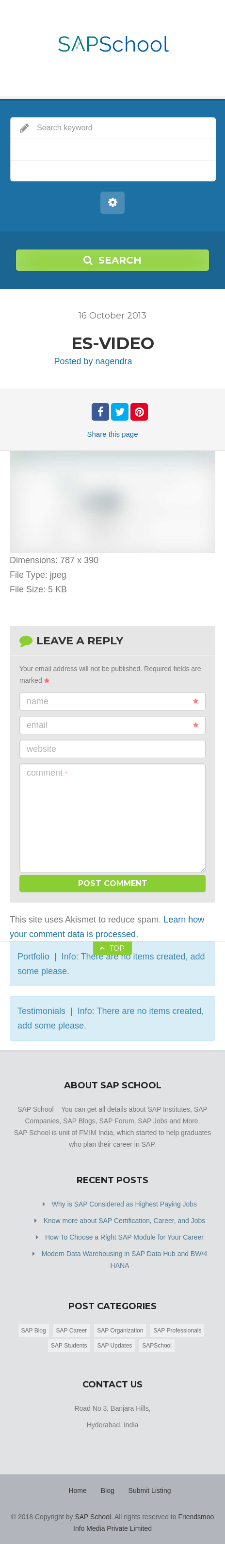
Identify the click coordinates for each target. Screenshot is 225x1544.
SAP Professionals (177, 1330)
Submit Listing (150, 1490)
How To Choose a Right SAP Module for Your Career (124, 1237)
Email (112, 725)
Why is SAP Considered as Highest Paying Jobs (124, 1204)
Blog (107, 1490)
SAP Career (71, 1330)
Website (41, 749)
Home (77, 1490)
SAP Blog (33, 1330)
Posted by (93, 361)
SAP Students (69, 1345)
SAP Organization (120, 1330)
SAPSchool (157, 1345)
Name (112, 701)
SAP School (93, 1517)
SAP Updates (114, 1345)
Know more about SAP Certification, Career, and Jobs (125, 1221)
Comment (47, 773)
